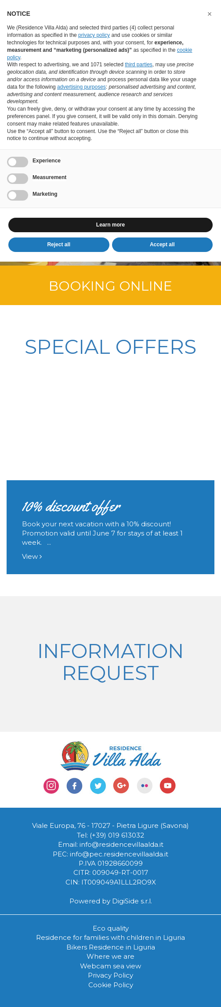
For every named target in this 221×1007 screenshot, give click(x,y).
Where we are (110, 956)
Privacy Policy (110, 975)
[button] (210, 14)
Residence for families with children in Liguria (110, 937)
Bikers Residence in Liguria (110, 947)
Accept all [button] (162, 244)
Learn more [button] (110, 225)
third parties (138, 64)
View (32, 556)
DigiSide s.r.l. (132, 901)
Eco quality (111, 928)
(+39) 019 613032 (117, 835)
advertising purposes (81, 87)
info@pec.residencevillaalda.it (119, 854)
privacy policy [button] (94, 35)
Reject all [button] (58, 244)
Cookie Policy (110, 985)
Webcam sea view (110, 966)
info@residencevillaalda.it (121, 844)
